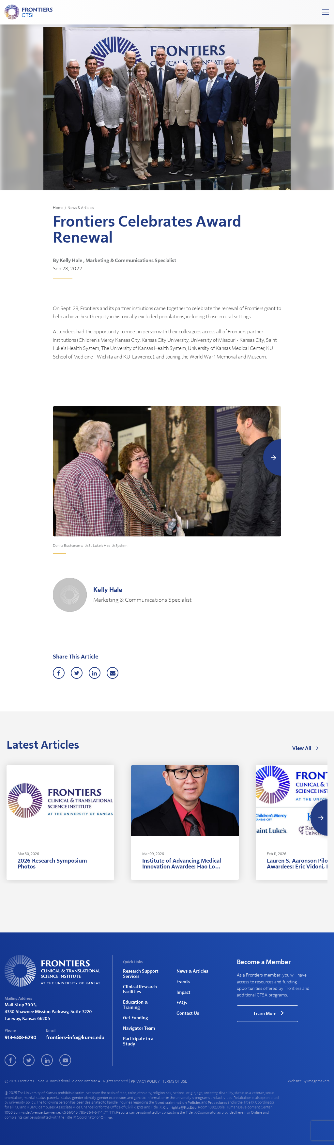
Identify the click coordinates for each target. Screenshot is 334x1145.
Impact (183, 992)
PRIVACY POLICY (145, 1081)
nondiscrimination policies (178, 1103)
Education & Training (135, 1005)
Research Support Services (141, 973)
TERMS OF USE (174, 1081)
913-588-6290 (21, 1037)
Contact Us (187, 1013)
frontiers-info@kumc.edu (75, 1037)
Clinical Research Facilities (140, 989)
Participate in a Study (138, 1041)
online (256, 1112)
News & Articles (81, 208)
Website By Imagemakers (308, 1081)
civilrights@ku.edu (180, 1107)
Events (183, 981)
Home (58, 208)
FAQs (181, 1003)
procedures (217, 1103)
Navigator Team (139, 1028)
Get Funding (135, 1018)
